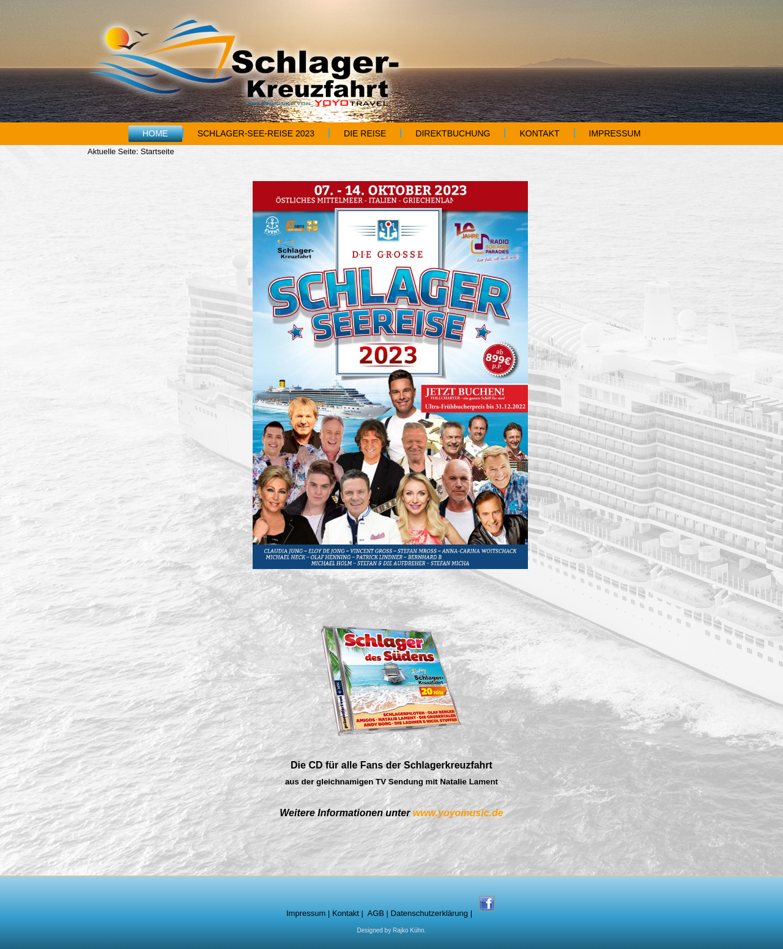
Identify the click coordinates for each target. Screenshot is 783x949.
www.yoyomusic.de (458, 813)
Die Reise (365, 133)
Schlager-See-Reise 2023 (256, 133)
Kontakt (539, 133)
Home (155, 133)
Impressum (615, 133)
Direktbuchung (452, 133)
